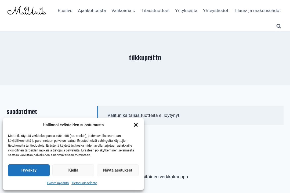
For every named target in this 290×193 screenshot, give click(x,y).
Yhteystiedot (215, 10)
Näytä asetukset (117, 170)
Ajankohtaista (92, 10)
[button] (136, 125)
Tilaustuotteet (156, 10)
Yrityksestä (186, 10)
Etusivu (65, 10)
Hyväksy (29, 170)
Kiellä (73, 170)
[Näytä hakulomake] (279, 26)
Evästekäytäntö (58, 183)
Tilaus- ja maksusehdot (257, 10)
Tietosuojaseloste (84, 183)
